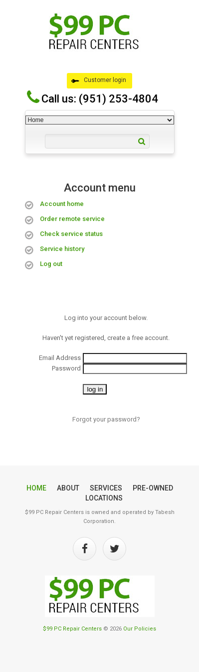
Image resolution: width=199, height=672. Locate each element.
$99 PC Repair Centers (72, 629)
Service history (62, 248)
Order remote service (72, 218)
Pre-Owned (153, 488)
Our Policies (139, 629)
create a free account (137, 338)
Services (106, 488)
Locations (104, 498)
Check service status (71, 234)
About (68, 488)
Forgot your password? (106, 419)
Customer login (98, 80)
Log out (51, 264)
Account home (62, 204)
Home (36, 488)
